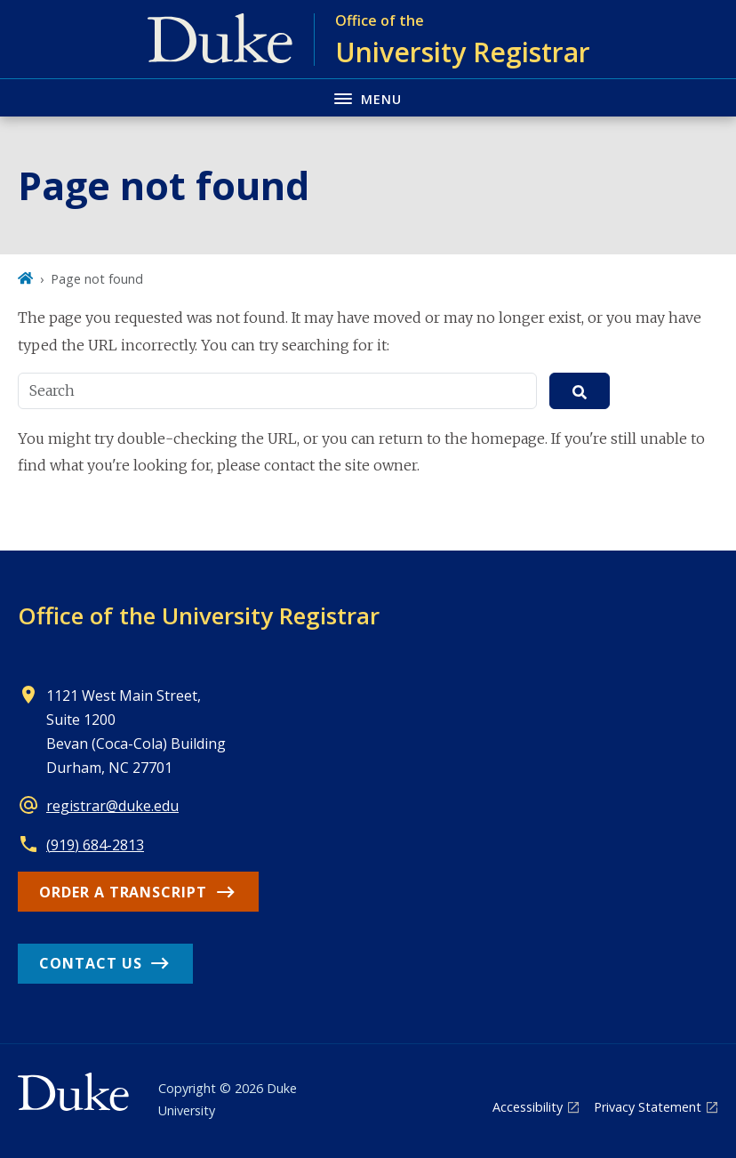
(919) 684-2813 (95, 845)
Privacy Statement (647, 1106)
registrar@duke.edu (112, 806)
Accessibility (527, 1106)
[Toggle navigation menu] (368, 97)
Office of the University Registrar (199, 615)
